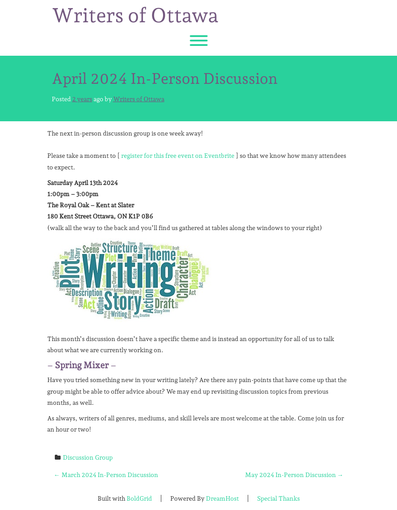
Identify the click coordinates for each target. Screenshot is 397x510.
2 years (82, 99)
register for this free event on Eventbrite (177, 155)
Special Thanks (278, 498)
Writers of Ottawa (135, 15)
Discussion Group (88, 457)
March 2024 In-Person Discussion (106, 474)
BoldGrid (139, 498)
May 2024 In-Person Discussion (294, 474)
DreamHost (222, 498)
